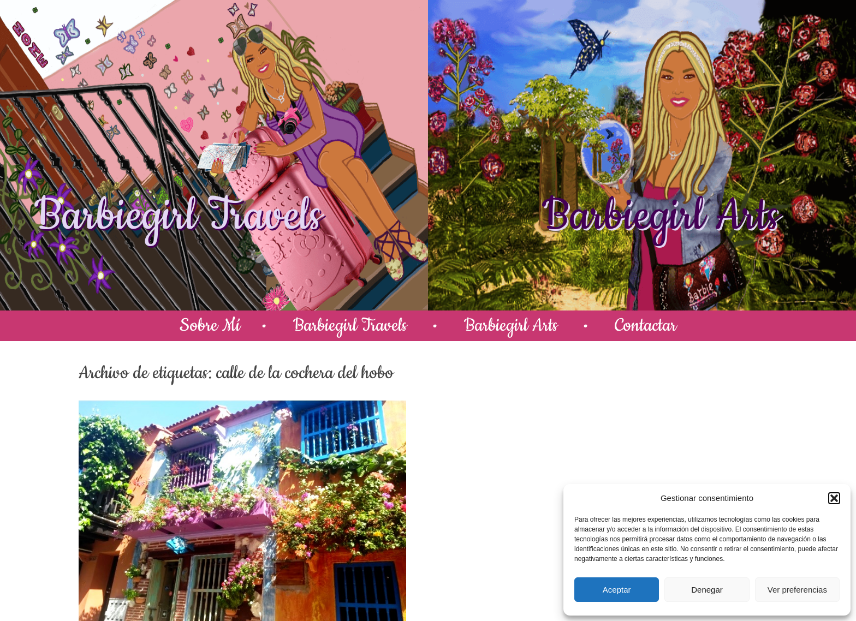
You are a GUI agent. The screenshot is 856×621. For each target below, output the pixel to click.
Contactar (645, 325)
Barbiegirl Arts (660, 216)
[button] (834, 498)
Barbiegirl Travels (178, 216)
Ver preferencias (797, 589)
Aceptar (617, 589)
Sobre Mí (210, 325)
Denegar (707, 589)
